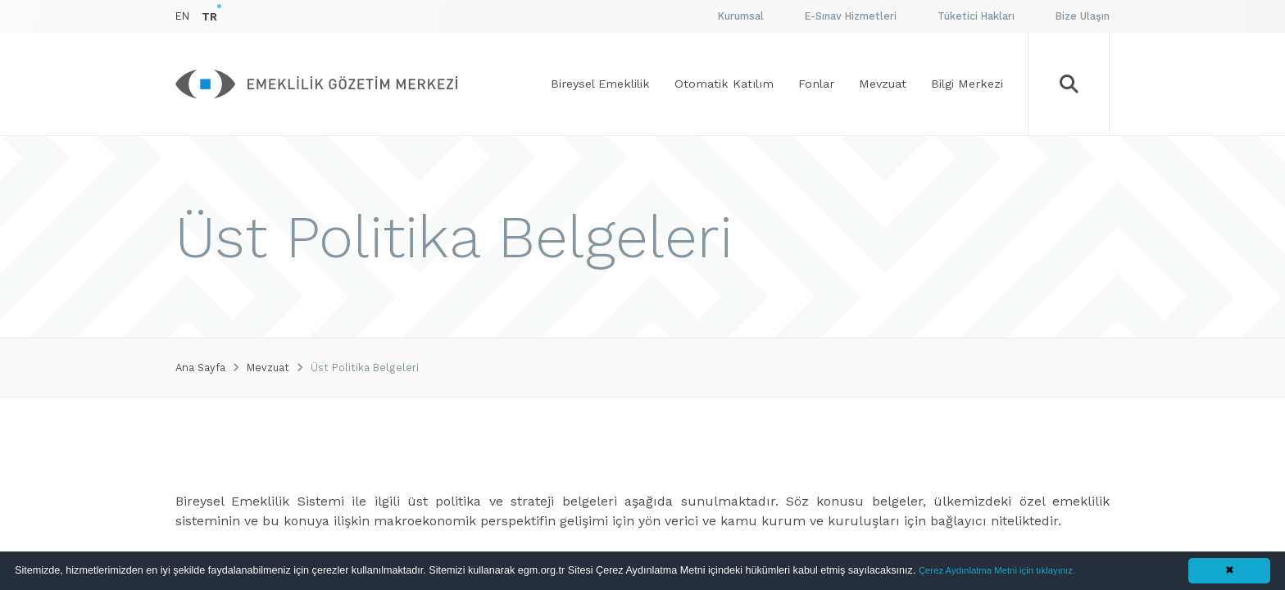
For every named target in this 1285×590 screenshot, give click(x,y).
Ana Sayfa (200, 367)
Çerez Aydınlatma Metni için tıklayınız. (997, 570)
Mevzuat (268, 367)
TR (209, 16)
